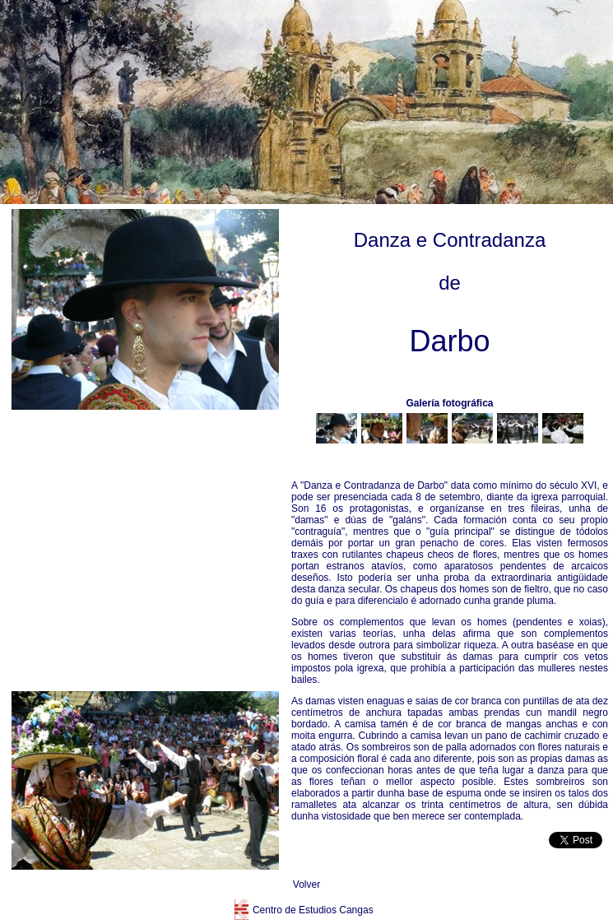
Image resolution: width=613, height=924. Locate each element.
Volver (306, 884)
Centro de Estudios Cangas (313, 910)
